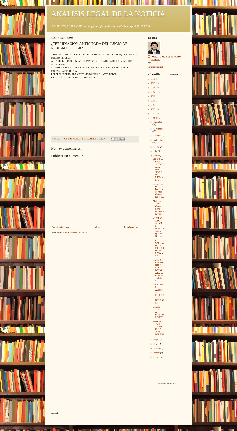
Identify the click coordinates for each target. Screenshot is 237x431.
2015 (153, 101)
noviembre (158, 129)
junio (155, 155)
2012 (153, 114)
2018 (153, 88)
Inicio (97, 227)
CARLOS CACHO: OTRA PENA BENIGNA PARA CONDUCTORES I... (158, 270)
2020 (153, 79)
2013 (153, 109)
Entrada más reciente (61, 227)
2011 (153, 118)
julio (155, 151)
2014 (153, 105)
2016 (153, 96)
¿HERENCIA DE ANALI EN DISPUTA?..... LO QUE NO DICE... (158, 227)
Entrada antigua (131, 227)
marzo (156, 348)
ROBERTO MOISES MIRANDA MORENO (166, 58)
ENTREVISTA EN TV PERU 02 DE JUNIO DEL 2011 (158, 328)
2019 (153, 83)
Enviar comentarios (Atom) (75, 232)
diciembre (157, 122)
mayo (156, 340)
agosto (156, 147)
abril (155, 344)
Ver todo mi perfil (155, 67)
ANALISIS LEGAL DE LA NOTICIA (108, 14)
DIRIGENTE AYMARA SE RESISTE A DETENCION (158, 294)
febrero (156, 353)
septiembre (158, 140)
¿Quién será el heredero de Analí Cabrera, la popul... (158, 190)
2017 (153, 92)
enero (156, 357)
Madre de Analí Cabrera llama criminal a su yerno (158, 207)
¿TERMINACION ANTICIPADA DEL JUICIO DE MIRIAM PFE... (158, 169)
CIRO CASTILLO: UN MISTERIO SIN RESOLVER (158, 248)
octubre (156, 136)
